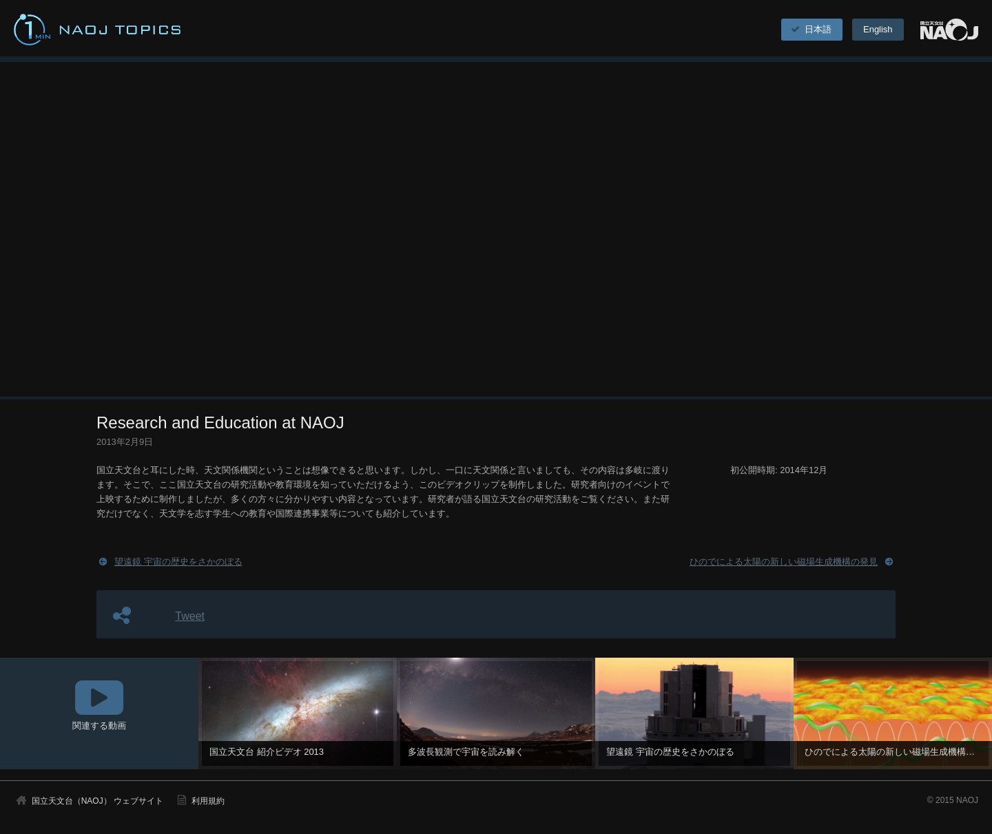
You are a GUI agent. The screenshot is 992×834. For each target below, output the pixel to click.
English (877, 29)
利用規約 (208, 801)
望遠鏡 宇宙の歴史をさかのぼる (178, 561)
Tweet (190, 616)
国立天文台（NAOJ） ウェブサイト (97, 801)
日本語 (810, 29)
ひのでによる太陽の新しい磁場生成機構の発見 (784, 561)
